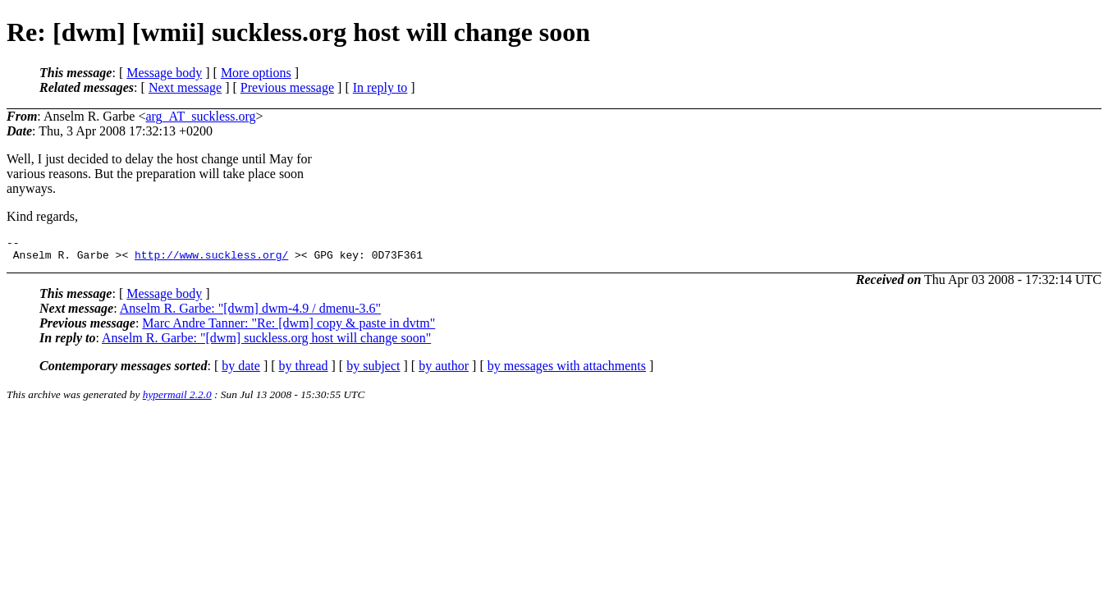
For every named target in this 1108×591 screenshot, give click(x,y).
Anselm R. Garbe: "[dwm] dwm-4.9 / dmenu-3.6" (250, 313)
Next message (185, 87)
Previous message (287, 87)
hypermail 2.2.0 (177, 399)
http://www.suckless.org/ (211, 259)
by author (444, 371)
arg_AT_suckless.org (200, 116)
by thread (303, 371)
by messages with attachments (567, 371)
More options (256, 73)
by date (241, 371)
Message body (164, 73)
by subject (373, 371)
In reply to (380, 87)
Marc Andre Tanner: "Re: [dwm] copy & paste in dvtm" (288, 328)
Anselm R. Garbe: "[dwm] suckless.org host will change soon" (266, 343)
